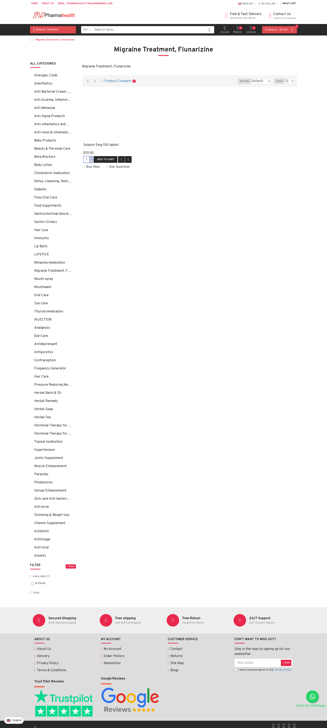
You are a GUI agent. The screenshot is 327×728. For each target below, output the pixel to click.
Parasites (41, 474)
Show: (280, 81)
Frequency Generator (50, 369)
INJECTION (43, 320)
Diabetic (40, 189)
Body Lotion (43, 165)
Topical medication (48, 442)
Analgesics (42, 328)
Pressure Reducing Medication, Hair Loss (53, 385)
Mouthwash (42, 287)
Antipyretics (43, 352)
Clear (71, 566)
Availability (41, 576)
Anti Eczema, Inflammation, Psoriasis (53, 100)
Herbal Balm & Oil (47, 393)
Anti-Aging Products (49, 116)
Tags (36, 592)
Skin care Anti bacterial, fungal (53, 499)
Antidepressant (45, 344)
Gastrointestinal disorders (53, 214)
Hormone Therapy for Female (53, 425)
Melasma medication (49, 263)
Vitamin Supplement (49, 523)
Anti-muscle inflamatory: (53, 132)
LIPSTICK (41, 255)
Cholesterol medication (52, 173)
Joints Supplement (48, 458)
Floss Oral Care (45, 198)
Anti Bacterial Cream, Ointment (53, 92)
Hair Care (41, 377)
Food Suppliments (47, 206)
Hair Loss (41, 230)
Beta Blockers (44, 157)
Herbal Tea (42, 417)
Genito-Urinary (45, 222)
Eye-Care (41, 336)
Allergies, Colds (46, 75)
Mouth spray (43, 279)
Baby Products (45, 141)
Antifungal (42, 539)
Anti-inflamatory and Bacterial (53, 124)
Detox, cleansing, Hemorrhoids (53, 181)
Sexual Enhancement (50, 491)
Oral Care (41, 295)
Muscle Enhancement (50, 466)
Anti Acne (41, 507)
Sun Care (41, 303)
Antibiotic (41, 531)
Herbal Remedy (46, 401)
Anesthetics (43, 84)
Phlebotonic (43, 482)
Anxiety (40, 556)
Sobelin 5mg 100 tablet (101, 145)
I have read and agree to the (263, 670)
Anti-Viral (41, 548)
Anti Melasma (44, 108)
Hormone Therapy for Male (53, 434)
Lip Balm (40, 246)
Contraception (45, 360)
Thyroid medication (48, 312)
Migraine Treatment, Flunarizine (53, 271)
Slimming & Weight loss (51, 515)
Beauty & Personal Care (52, 149)
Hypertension (44, 450)
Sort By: (241, 81)
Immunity (41, 238)
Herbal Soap (43, 409)
